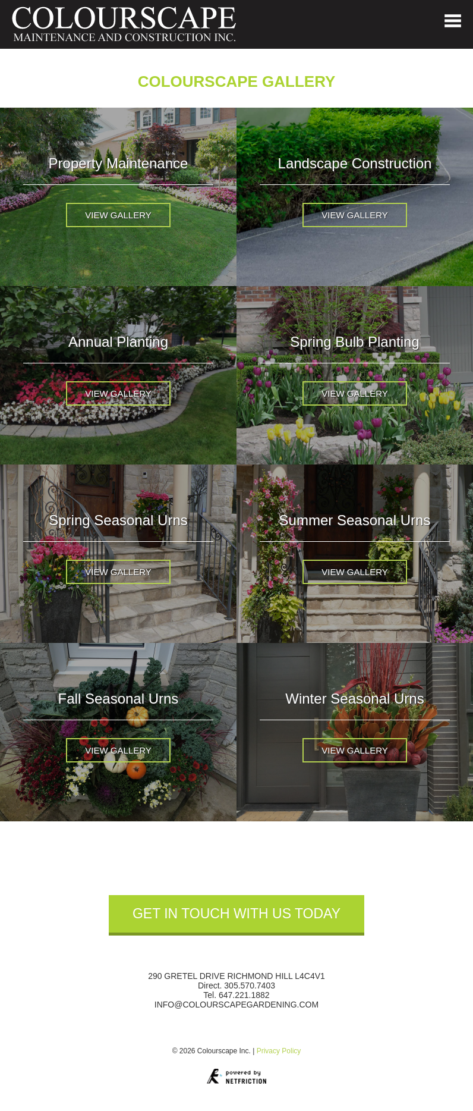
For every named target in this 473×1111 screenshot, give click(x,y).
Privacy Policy (279, 1051)
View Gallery (118, 215)
